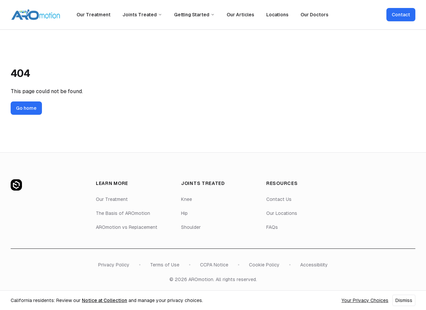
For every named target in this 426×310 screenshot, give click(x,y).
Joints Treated (142, 14)
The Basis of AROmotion (123, 213)
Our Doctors (314, 14)
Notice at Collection (104, 300)
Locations (277, 14)
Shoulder (191, 227)
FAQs (272, 227)
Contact (401, 14)
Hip (184, 213)
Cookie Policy (264, 264)
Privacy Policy (113, 264)
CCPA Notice (214, 264)
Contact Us (279, 199)
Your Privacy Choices (364, 300)
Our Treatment (93, 14)
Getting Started (194, 14)
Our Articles (240, 14)
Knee (186, 199)
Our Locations (281, 213)
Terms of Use (164, 264)
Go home (26, 108)
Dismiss (403, 300)
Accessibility (314, 264)
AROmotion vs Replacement (126, 227)
